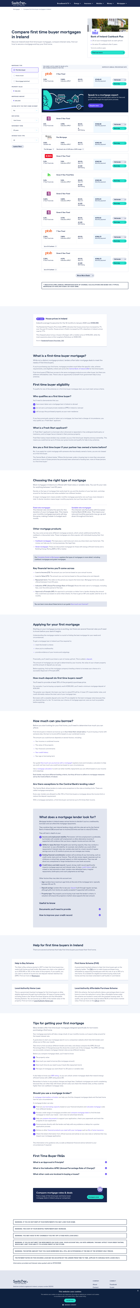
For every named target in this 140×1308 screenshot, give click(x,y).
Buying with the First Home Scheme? (25, 106)
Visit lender (117, 80)
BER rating (55, 1075)
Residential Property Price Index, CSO (52, 340)
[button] (70, 1305)
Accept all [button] (70, 1300)
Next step (117, 84)
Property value (17, 86)
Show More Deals (83, 275)
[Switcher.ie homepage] (19, 3)
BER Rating (15, 116)
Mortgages (16, 9)
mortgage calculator (44, 769)
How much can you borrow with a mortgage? (56, 763)
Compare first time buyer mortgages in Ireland (37, 9)
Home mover (20, 75)
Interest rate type (18, 135)
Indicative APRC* (66, 81)
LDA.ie (96, 1001)
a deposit (88, 659)
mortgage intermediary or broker (46, 1097)
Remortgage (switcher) (23, 81)
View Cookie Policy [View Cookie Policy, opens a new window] (81, 1296)
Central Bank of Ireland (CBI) (79, 369)
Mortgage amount (18, 96)
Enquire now (94, 105)
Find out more (97, 52)
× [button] (138, 1291)
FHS (91, 969)
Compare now (94, 1197)
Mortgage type (17, 65)
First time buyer (20, 70)
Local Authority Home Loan (43, 1001)
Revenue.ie (36, 976)
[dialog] (70, 1298)
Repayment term (17, 125)
